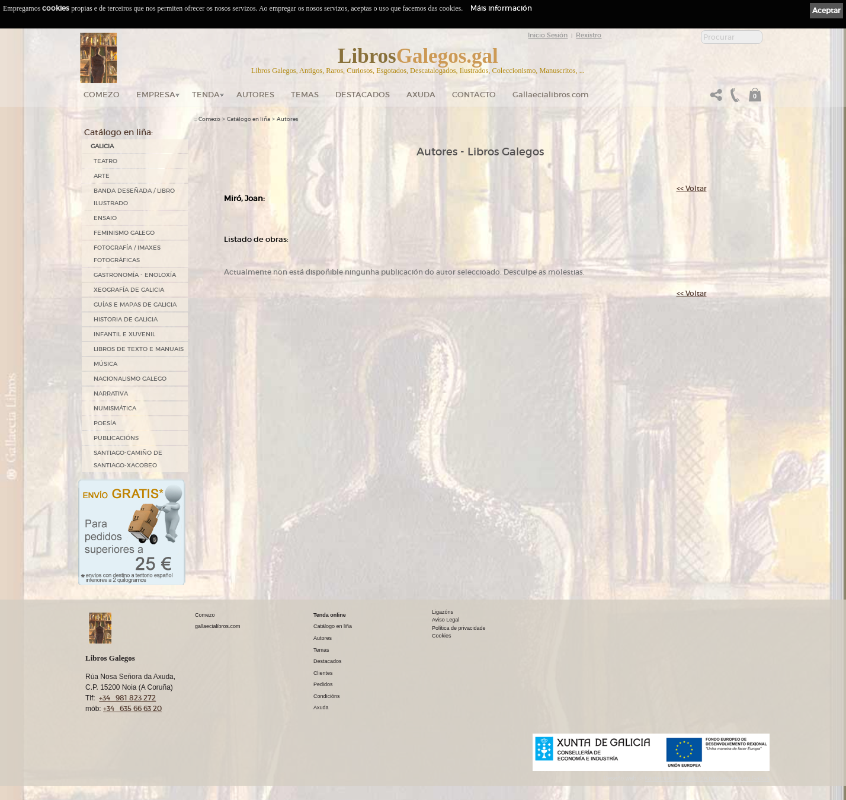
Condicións (326, 696)
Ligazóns (442, 612)
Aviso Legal (445, 620)
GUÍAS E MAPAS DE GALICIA (135, 304)
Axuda (420, 95)
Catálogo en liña (248, 119)
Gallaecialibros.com (550, 95)
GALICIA (102, 146)
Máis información (501, 8)
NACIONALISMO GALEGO (130, 379)
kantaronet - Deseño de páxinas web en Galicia (707, 778)
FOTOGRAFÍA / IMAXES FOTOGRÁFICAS (127, 254)
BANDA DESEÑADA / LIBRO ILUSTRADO (134, 197)
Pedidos (323, 684)
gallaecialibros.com (218, 626)
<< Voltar (692, 188)
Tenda (206, 95)
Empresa (155, 95)
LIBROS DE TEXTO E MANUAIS (139, 349)
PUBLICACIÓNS (116, 438)
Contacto (474, 95)
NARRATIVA (111, 393)
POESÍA (105, 423)
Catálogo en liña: (118, 132)
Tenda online (329, 615)
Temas (305, 95)
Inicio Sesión (548, 35)
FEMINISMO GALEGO (124, 233)
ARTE (102, 176)
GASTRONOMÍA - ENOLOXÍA (135, 275)
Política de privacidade (459, 628)
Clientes (323, 673)
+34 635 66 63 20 (132, 708)
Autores (255, 95)
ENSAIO (105, 218)
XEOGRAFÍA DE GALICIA (129, 290)
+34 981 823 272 (127, 697)
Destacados (327, 661)
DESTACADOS (362, 95)
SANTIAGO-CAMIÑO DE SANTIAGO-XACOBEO (128, 459)
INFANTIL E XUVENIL (124, 334)
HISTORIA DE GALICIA (126, 319)
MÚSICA (105, 364)
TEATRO (105, 161)
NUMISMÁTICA (115, 408)
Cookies (441, 636)
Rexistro (588, 35)
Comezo (102, 95)
